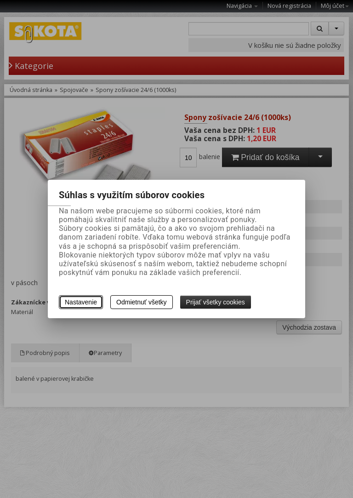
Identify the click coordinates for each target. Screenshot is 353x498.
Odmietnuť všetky (141, 302)
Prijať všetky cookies (215, 302)
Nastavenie (81, 302)
